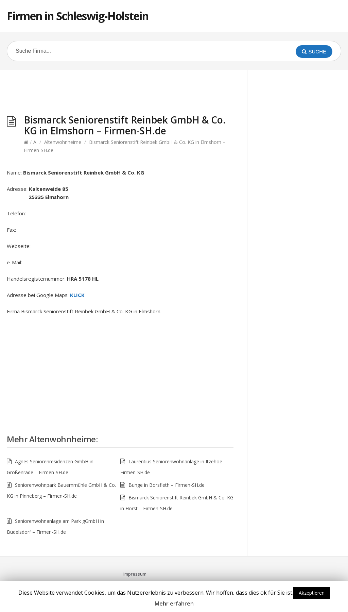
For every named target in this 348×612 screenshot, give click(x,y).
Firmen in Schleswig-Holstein (78, 16)
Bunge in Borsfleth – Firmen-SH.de (166, 485)
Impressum (134, 574)
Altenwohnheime (62, 142)
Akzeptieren (312, 593)
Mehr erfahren (174, 603)
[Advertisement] (120, 94)
